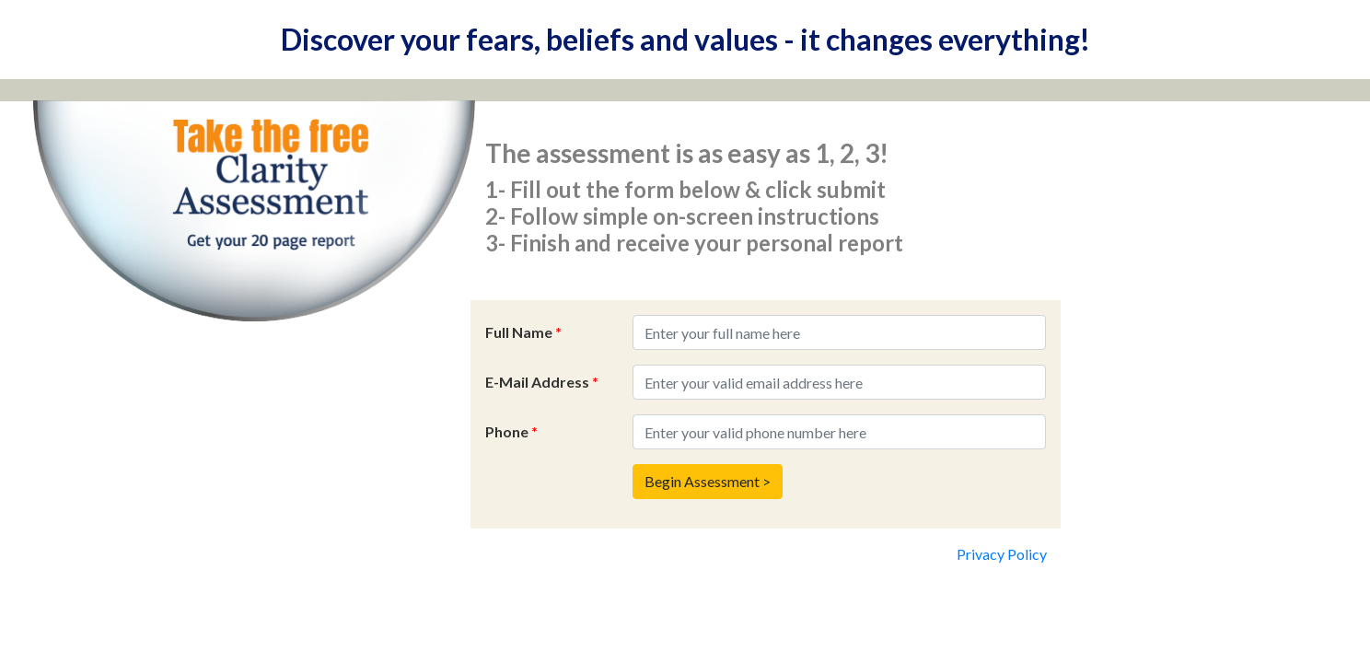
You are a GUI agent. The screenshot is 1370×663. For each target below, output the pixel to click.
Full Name (523, 332)
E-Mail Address (541, 381)
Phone (511, 431)
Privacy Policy (1002, 554)
